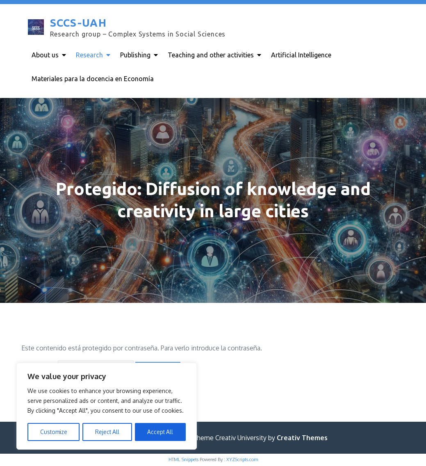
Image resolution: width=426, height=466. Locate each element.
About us (45, 55)
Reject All (107, 431)
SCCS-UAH (77, 23)
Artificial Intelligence (301, 55)
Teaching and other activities (211, 55)
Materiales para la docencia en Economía (93, 78)
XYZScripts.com (242, 460)
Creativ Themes (302, 438)
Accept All (160, 431)
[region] (106, 407)
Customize (53, 431)
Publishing (135, 55)
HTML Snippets (183, 460)
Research (89, 55)
